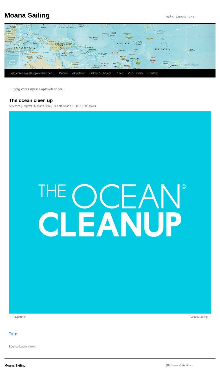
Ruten (119, 73)
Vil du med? (135, 73)
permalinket (28, 346)
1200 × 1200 (80, 106)
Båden (63, 73)
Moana (16, 106)
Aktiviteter (78, 73)
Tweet (13, 334)
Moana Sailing (27, 15)
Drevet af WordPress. (182, 365)
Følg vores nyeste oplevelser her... (37, 89)
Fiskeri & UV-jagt (100, 73)
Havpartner (19, 316)
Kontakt (153, 73)
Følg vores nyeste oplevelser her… (32, 73)
